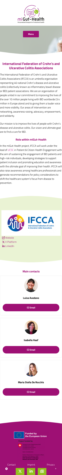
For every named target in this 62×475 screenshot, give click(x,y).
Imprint (31, 465)
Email (31, 307)
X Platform (11, 242)
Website (9, 238)
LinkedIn (9, 246)
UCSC (11, 150)
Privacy (51, 465)
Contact (11, 465)
